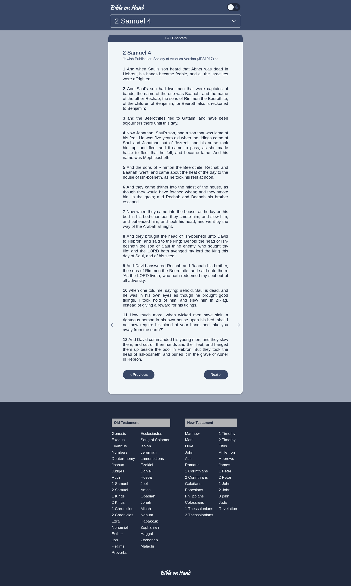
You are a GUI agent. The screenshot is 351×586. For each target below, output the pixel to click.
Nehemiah (120, 527)
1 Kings (118, 496)
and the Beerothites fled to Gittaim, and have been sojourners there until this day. (175, 120)
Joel (144, 483)
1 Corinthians (196, 471)
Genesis (119, 433)
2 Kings (118, 502)
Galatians (193, 483)
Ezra (116, 521)
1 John (224, 483)
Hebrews (226, 458)
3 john (224, 496)
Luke (189, 446)
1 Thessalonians (199, 508)
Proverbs (119, 552)
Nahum (147, 515)
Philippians (194, 496)
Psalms (118, 546)
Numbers (119, 452)
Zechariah (149, 540)
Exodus (118, 440)
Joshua (118, 465)
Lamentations (152, 458)
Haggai (147, 533)
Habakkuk (149, 521)
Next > (216, 375)
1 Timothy (227, 433)
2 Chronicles (122, 515)
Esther (117, 533)
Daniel (146, 471)
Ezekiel (147, 465)
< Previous (139, 375)
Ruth (116, 477)
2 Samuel (120, 490)
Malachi (147, 546)
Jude (223, 502)
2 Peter (225, 477)
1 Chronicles (122, 508)
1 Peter (225, 471)
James (224, 465)
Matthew (192, 433)
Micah (146, 508)
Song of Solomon (155, 440)
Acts (189, 458)
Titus (223, 446)
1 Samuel (120, 483)
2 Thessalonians (199, 515)
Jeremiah (148, 452)
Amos (145, 490)
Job (115, 540)
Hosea (146, 477)
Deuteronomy (123, 458)
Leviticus (119, 446)
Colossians (194, 502)
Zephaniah (150, 527)
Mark (189, 440)
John (189, 452)
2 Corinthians (196, 477)
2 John (224, 490)
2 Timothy (227, 440)
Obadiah (148, 496)
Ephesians (194, 490)
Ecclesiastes (151, 433)
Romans (192, 465)
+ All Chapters (175, 38)
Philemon (227, 452)
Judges (118, 471)
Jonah (146, 502)
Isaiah (146, 446)
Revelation (228, 508)
